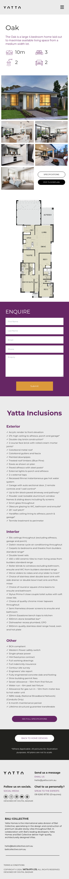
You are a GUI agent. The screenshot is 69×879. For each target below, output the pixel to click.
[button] (62, 7)
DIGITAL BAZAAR (25, 801)
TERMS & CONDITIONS (14, 865)
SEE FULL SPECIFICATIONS (34, 719)
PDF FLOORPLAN (51, 182)
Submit (34, 386)
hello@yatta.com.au (45, 780)
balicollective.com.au (15, 849)
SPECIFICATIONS (51, 174)
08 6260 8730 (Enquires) (48, 794)
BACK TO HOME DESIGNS (34, 738)
